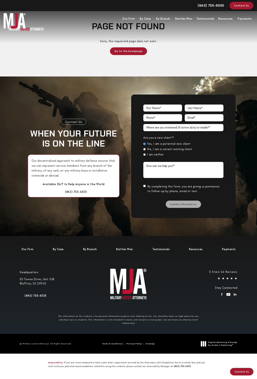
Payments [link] (245, 19)
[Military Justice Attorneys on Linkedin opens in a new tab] (235, 295)
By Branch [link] (163, 19)
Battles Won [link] (183, 19)
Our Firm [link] (128, 19)
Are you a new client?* (158, 138)
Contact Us (241, 5)
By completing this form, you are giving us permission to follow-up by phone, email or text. (183, 188)
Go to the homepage (128, 51)
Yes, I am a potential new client (169, 144)
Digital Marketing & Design (220, 343)
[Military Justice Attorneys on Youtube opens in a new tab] (228, 295)
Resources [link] (225, 19)
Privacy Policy (134, 343)
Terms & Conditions (112, 343)
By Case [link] (145, 19)
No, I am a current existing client (169, 149)
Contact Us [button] (242, 371)
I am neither (155, 154)
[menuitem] (128, 19)
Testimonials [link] (205, 19)
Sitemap (150, 343)
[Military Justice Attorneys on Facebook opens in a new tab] (221, 295)
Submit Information (183, 204)
